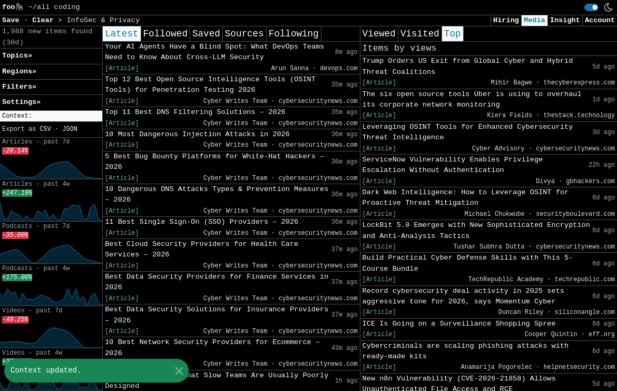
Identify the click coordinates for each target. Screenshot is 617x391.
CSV (45, 129)
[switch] (591, 7)
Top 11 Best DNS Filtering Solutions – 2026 (195, 112)
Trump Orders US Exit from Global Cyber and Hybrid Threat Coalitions (468, 66)
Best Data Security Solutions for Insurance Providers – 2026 (216, 315)
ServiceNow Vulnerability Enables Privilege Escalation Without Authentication (453, 165)
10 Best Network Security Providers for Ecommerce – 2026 (212, 347)
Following (294, 33)
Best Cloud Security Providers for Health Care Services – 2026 (201, 249)
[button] (51, 116)
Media (534, 20)
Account (600, 20)
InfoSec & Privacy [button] (103, 20)
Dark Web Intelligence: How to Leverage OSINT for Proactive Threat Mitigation (466, 197)
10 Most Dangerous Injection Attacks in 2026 (197, 134)
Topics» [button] (17, 56)
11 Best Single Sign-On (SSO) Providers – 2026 (201, 222)
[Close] (178, 370)
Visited (419, 33)
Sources (244, 33)
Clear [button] (45, 20)
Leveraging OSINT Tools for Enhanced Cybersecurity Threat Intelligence (468, 132)
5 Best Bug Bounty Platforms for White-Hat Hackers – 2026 (214, 161)
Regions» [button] (19, 71)
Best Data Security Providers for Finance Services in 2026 (216, 282)
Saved (206, 33)
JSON (69, 129)
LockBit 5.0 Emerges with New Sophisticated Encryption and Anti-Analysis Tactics (476, 230)
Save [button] (13, 20)
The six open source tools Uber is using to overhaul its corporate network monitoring (472, 99)
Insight (565, 20)
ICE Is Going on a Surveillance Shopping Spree (459, 324)
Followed (165, 33)
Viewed (379, 33)
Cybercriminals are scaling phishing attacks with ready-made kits (466, 351)
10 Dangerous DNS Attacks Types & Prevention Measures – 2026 (216, 194)
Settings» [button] (21, 102)
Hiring (506, 20)
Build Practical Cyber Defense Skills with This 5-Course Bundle (468, 263)
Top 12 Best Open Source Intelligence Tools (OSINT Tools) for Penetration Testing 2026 (210, 84)
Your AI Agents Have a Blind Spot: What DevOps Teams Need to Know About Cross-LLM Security (214, 52)
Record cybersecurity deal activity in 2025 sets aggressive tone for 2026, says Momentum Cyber (463, 296)
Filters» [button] (19, 87)
